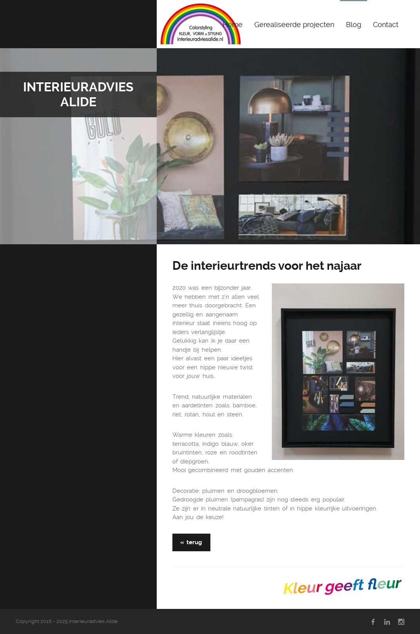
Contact (385, 24)
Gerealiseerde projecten (294, 24)
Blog (353, 24)
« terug (191, 542)
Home (233, 24)
